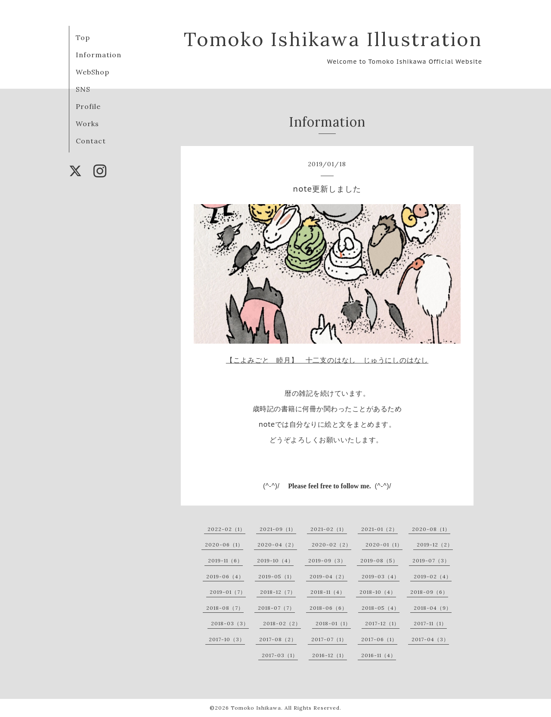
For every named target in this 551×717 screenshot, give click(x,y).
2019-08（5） (379, 560)
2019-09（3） (327, 560)
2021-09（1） (278, 529)
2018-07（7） (276, 608)
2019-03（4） (380, 576)
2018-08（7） (225, 608)
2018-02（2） (282, 623)
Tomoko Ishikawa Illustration (333, 39)
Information (98, 54)
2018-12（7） (278, 592)
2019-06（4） (225, 576)
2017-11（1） (430, 623)
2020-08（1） (431, 529)
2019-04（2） (328, 576)
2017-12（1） (382, 623)
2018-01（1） (333, 623)
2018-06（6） (328, 608)
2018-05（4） (380, 608)
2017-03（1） (280, 655)
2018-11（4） (327, 592)
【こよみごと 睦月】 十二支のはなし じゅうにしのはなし (327, 360)
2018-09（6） (429, 592)
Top (83, 37)
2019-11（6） (225, 560)
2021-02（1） (328, 529)
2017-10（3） (227, 639)
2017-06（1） (379, 639)
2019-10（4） (275, 560)
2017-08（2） (278, 639)
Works (87, 123)
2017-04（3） (430, 639)
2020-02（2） (331, 544)
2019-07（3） (431, 560)
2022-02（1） (226, 529)
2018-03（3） (230, 623)
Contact (91, 141)
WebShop (92, 72)
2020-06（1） (224, 544)
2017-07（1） (329, 639)
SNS (83, 89)
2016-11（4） (378, 655)
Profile (88, 106)
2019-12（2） (435, 544)
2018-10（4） (377, 592)
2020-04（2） (277, 544)
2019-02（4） (433, 576)
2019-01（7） (228, 592)
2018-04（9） (433, 608)
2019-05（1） (276, 576)
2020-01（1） (383, 544)
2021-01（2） (379, 529)
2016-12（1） (329, 655)
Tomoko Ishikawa (256, 708)
